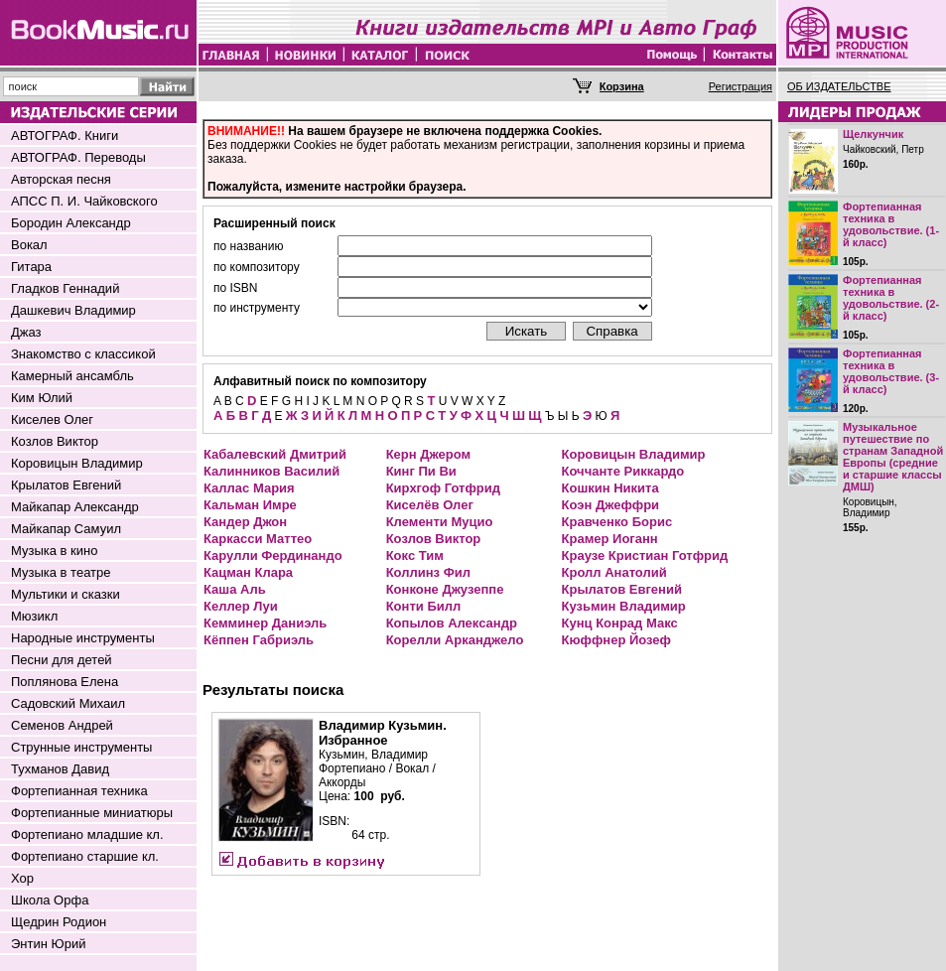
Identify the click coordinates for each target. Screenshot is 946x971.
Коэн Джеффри (611, 504)
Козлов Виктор (54, 441)
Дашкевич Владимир (73, 310)
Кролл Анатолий (614, 572)
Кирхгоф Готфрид (443, 488)
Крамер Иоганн (610, 538)
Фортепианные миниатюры (92, 812)
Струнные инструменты (81, 747)
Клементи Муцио (439, 521)
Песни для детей (61, 659)
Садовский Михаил (68, 703)
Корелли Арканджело (455, 639)
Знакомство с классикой (83, 354)
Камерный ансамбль (72, 375)
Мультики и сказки (65, 594)
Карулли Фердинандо (272, 555)
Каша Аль (234, 589)
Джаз (26, 332)
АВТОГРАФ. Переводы (78, 157)
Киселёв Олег (429, 504)
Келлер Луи (240, 606)
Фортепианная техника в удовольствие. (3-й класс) (891, 371)
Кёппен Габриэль (258, 639)
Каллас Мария (249, 488)
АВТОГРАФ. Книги (64, 135)
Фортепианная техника (79, 790)
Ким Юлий (41, 397)
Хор (22, 878)
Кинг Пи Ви (421, 471)
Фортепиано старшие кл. (85, 856)
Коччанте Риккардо (623, 471)
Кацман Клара (248, 572)
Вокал (29, 244)
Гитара (31, 266)
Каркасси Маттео (257, 538)
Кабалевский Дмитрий (274, 454)
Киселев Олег (52, 419)
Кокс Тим (415, 555)
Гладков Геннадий (65, 288)
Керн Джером (428, 454)
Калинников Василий (271, 471)
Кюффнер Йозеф (616, 639)
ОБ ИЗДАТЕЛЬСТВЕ (839, 86)
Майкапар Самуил (66, 528)
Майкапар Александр (75, 506)
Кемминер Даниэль (265, 623)
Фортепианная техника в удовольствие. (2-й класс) (891, 298)
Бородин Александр (71, 222)
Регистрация (740, 86)
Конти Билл (424, 606)
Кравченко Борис (617, 521)
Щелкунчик (873, 134)
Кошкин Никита (610, 488)
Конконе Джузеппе (445, 589)
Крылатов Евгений (66, 485)
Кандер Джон (245, 521)
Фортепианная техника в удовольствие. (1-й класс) (891, 224)
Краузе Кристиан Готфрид (645, 555)
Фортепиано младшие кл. (87, 834)
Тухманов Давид (60, 769)
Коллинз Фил (428, 572)
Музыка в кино (54, 550)
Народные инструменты (83, 637)
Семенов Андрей (62, 725)
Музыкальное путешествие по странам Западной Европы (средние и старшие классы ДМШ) (893, 456)
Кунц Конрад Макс (620, 623)
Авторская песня (61, 179)
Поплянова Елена (64, 681)
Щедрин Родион (58, 921)
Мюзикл (34, 616)
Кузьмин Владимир (624, 606)
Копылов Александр (451, 623)
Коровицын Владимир (77, 463)
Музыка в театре (61, 572)
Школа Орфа (49, 900)
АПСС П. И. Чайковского (84, 201)
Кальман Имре (250, 504)
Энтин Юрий (48, 943)
